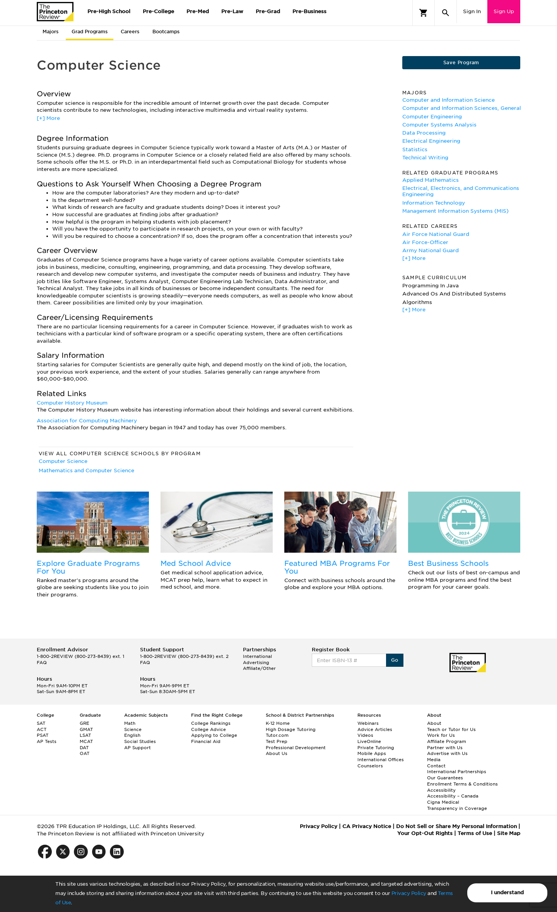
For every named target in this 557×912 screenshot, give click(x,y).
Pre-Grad (268, 11)
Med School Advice (196, 563)
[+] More (48, 118)
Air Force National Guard (435, 234)
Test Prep (276, 741)
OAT (84, 753)
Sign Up (504, 11)
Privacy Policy (408, 893)
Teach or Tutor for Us (451, 729)
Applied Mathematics (430, 180)
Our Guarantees (445, 777)
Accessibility (441, 790)
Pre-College (158, 11)
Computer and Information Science (448, 100)
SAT (41, 723)
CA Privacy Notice (366, 826)
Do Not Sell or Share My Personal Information (456, 826)
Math (129, 723)
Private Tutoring (375, 747)
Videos (365, 735)
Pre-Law (232, 11)
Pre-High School (108, 11)
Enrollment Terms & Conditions (462, 784)
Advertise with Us (447, 753)
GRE (84, 723)
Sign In (472, 11)
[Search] (445, 13)
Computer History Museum (72, 403)
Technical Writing (425, 158)
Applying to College (214, 735)
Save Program (461, 62)
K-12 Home (278, 723)
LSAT (85, 735)
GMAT (86, 729)
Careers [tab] (130, 31)
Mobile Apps (371, 753)
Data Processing (424, 133)
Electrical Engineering (431, 141)
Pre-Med (197, 11)
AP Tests (46, 741)
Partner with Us (445, 747)
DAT (84, 747)
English (132, 735)
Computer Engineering (432, 117)
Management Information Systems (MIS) (455, 211)
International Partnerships (456, 771)
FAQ (42, 662)
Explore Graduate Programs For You (88, 567)
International (257, 656)
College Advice (208, 729)
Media (434, 759)
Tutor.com (277, 735)
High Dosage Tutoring (291, 729)
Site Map (508, 833)
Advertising (256, 662)
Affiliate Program (446, 741)
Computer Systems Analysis (439, 125)
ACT (41, 729)
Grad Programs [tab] (90, 31)
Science (133, 729)
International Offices (380, 759)
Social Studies (140, 741)
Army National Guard (430, 250)
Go (394, 660)
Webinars (368, 723)
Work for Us (441, 735)
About (434, 723)
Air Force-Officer (425, 242)
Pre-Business (309, 11)
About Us (276, 753)
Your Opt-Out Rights (425, 833)
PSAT (42, 735)
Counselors (370, 766)
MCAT (86, 741)
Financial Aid (205, 741)
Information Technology (433, 203)
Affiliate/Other (259, 668)
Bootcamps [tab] (165, 31)
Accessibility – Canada (452, 796)
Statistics (414, 149)
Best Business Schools (448, 563)
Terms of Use (475, 833)
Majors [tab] (50, 31)
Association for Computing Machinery (87, 421)
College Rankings (211, 723)
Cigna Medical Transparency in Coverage (457, 805)
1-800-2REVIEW (80, 656)
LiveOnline (369, 741)
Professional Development (296, 747)
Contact (436, 766)
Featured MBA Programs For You (337, 567)
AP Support (137, 747)
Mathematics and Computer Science (86, 470)
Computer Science (63, 461)
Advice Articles (374, 729)
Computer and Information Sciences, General (461, 108)
